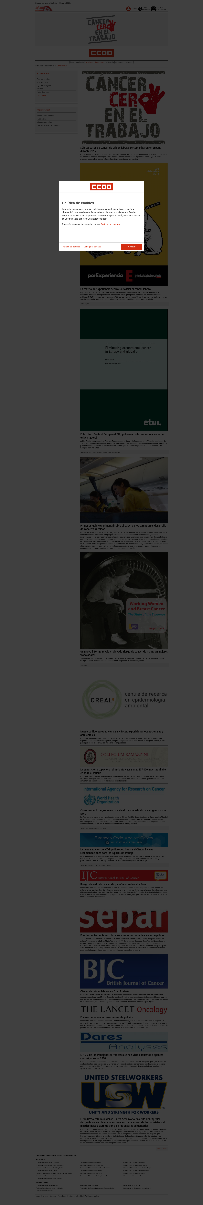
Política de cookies (110, 224)
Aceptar (131, 247)
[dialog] (101, 216)
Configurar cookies (92, 247)
